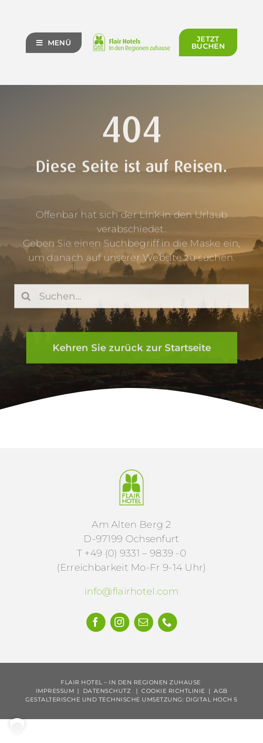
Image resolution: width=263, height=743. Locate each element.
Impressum (55, 690)
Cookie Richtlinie (173, 690)
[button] (17, 726)
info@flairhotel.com (131, 591)
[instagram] (119, 622)
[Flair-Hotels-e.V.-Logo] (131, 474)
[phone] (167, 622)
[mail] (143, 622)
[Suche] (26, 297)
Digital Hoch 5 (212, 699)
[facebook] (95, 622)
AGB (221, 690)
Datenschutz (107, 690)
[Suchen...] (131, 297)
